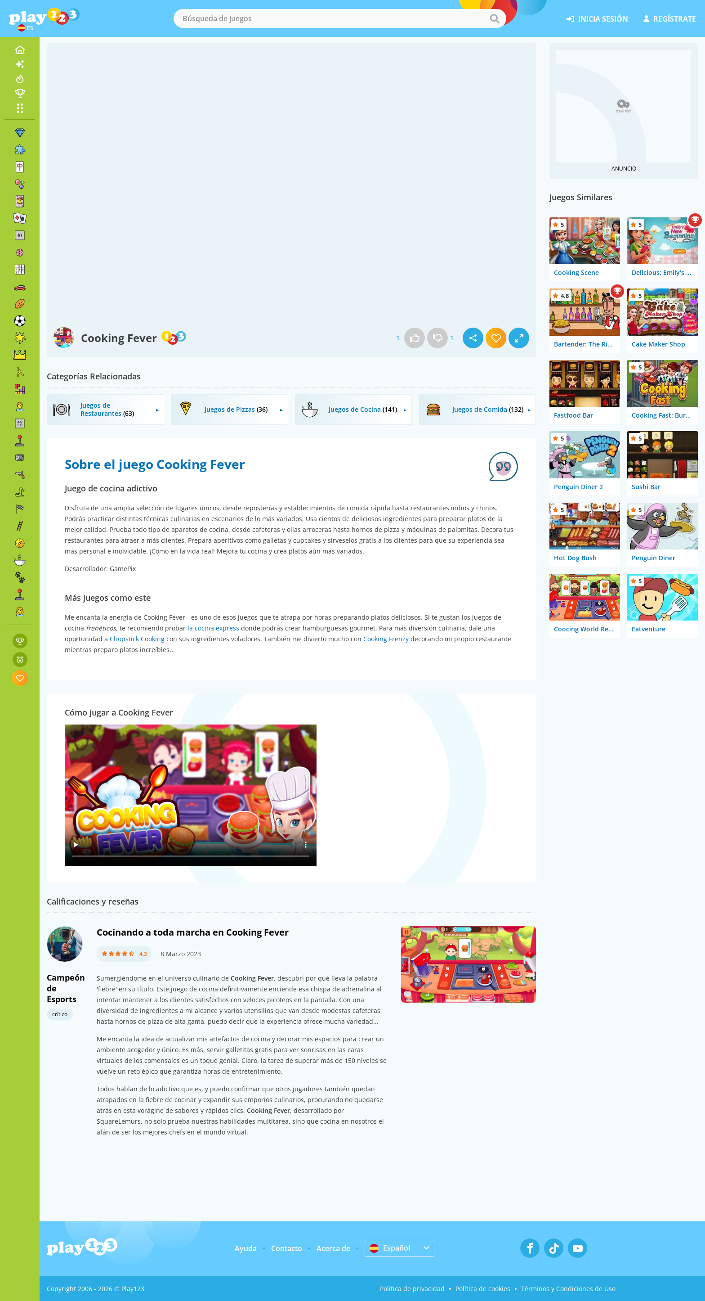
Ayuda (246, 1248)
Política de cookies (482, 1288)
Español (390, 1248)
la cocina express (213, 628)
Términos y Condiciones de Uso (568, 1288)
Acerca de (333, 1248)
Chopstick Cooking (137, 639)
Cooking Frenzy (386, 639)
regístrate (669, 19)
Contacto (286, 1248)
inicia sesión (597, 19)
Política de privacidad (412, 1288)
